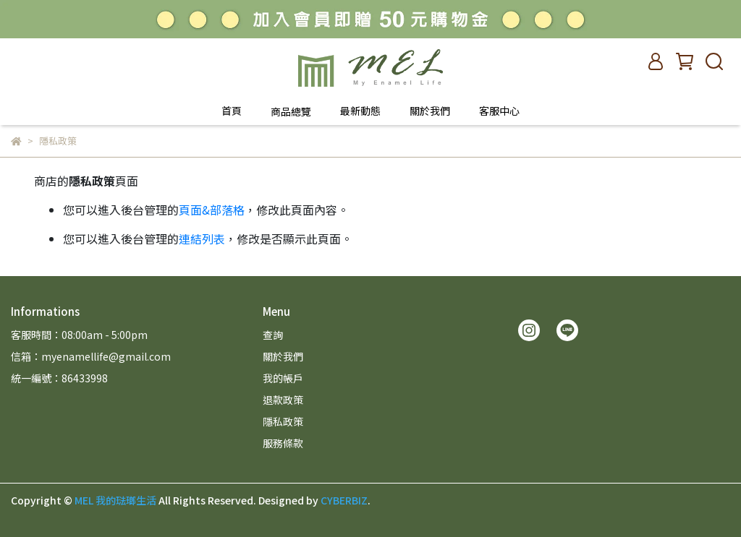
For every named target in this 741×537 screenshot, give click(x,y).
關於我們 (430, 110)
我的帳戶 (283, 378)
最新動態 (360, 110)
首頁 (231, 110)
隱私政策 (283, 421)
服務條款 (283, 443)
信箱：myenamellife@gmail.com (91, 356)
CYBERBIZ (344, 500)
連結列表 (202, 238)
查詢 (273, 334)
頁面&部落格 (212, 209)
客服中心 (499, 110)
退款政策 (283, 399)
